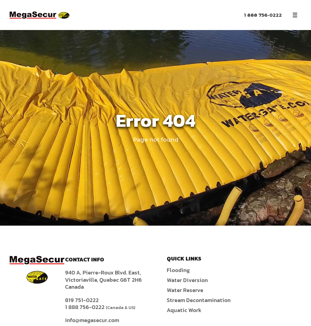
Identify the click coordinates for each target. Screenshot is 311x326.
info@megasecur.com (92, 320)
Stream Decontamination (199, 300)
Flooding (178, 270)
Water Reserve (185, 290)
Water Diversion (187, 280)
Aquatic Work (184, 310)
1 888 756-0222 (263, 15)
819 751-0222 (82, 300)
